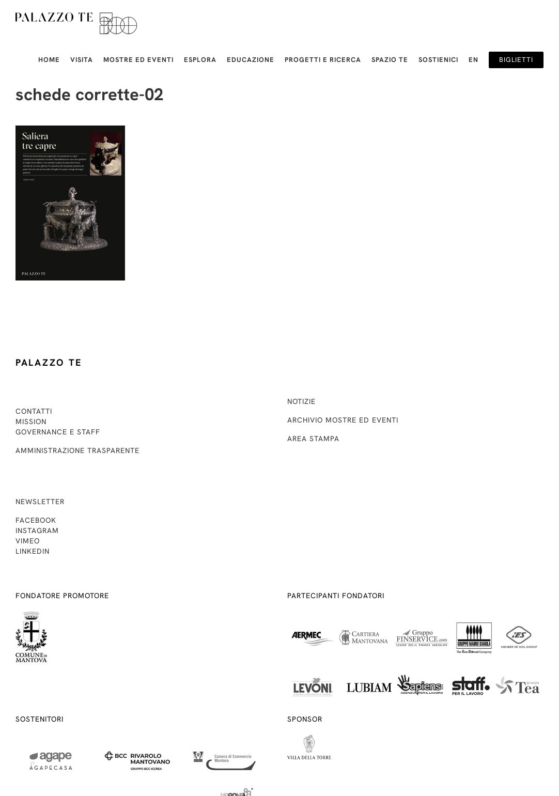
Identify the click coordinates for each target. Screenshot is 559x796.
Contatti (33, 411)
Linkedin (32, 551)
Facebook (35, 520)
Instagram (37, 530)
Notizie (301, 401)
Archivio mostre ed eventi (342, 420)
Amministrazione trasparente (77, 450)
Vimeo (27, 540)
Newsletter (40, 501)
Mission (30, 421)
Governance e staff (57, 431)
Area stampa (313, 438)
